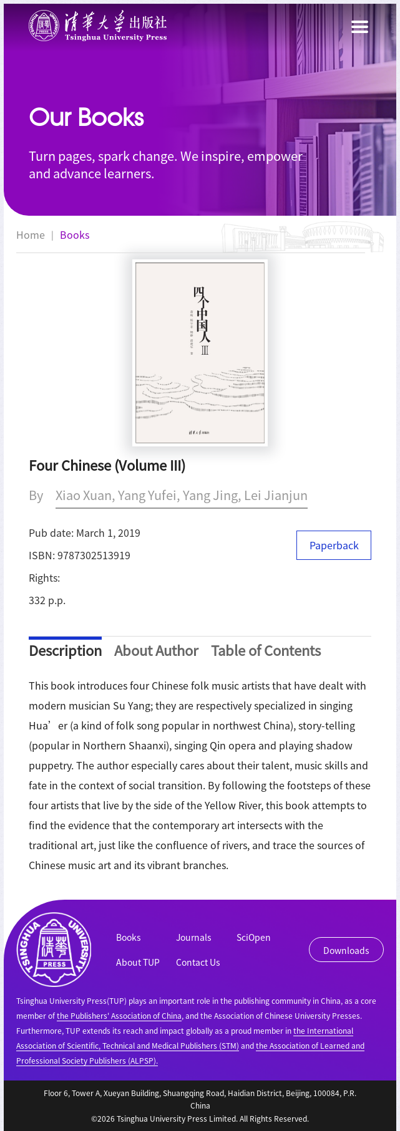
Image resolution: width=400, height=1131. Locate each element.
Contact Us (198, 962)
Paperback (334, 544)
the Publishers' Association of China (119, 1015)
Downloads (346, 950)
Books (74, 234)
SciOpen (254, 937)
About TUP (138, 962)
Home (30, 234)
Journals (194, 937)
